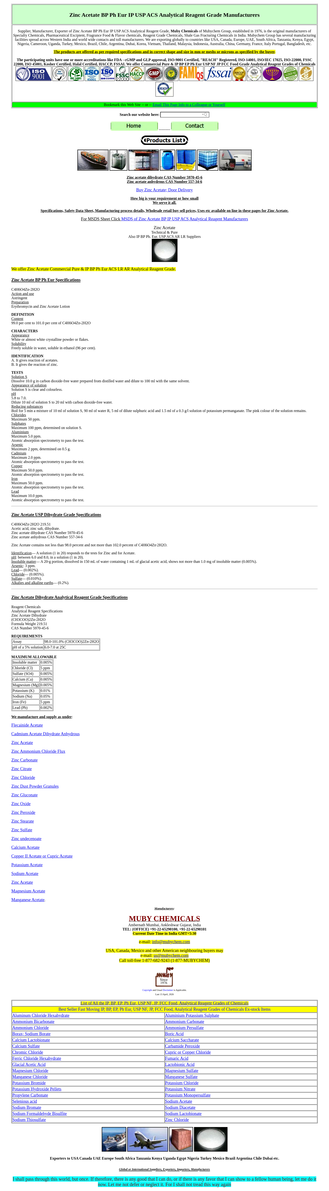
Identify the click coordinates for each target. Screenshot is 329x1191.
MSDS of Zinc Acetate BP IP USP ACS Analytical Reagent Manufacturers (184, 219)
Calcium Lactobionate (31, 1040)
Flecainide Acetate (27, 725)
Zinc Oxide (20, 803)
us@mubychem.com (171, 955)
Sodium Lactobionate (183, 1113)
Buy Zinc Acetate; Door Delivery (164, 190)
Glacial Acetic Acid (29, 1064)
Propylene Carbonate (30, 1095)
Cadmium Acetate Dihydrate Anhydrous (45, 734)
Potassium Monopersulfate (188, 1095)
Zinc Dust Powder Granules (35, 786)
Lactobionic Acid (179, 1064)
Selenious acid (24, 1101)
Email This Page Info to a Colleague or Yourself (189, 105)
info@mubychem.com (171, 941)
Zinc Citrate (21, 768)
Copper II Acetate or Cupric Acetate (41, 856)
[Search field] (184, 115)
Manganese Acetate (27, 899)
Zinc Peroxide (23, 812)
